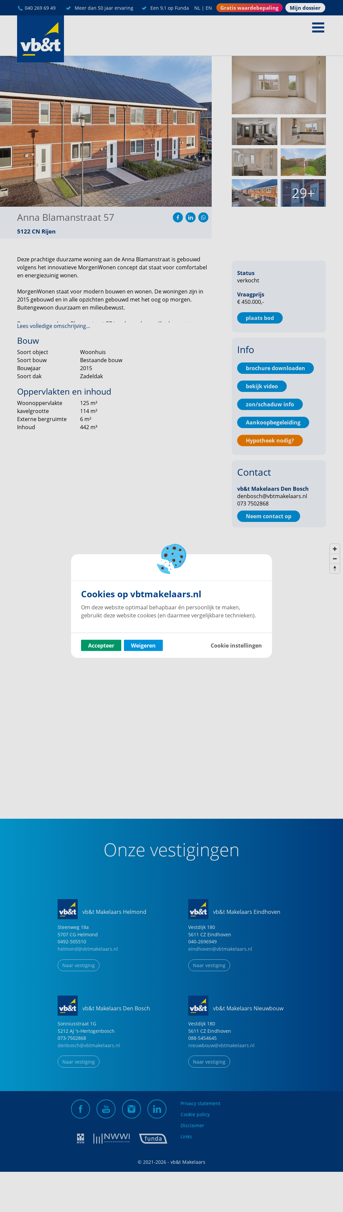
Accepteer (101, 645)
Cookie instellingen (236, 645)
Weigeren (143, 645)
